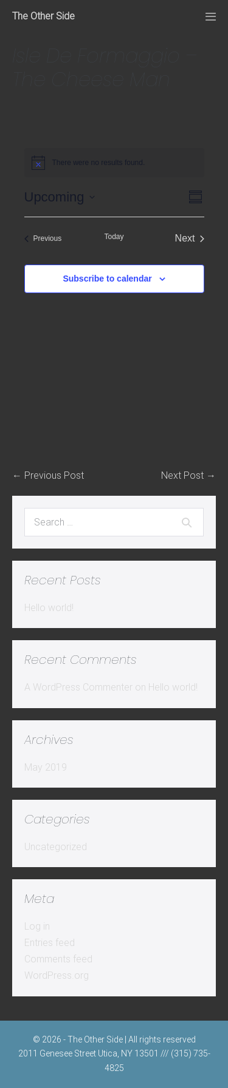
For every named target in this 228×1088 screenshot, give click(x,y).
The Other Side (43, 16)
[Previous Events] (43, 238)
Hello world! (49, 607)
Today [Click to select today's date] (113, 236)
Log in (37, 926)
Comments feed (58, 959)
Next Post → (188, 475)
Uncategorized (55, 847)
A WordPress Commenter (78, 687)
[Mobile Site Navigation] (211, 17)
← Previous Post (48, 475)
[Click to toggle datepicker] (59, 197)
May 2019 (45, 767)
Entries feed (49, 942)
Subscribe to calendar (107, 278)
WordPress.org (56, 975)
